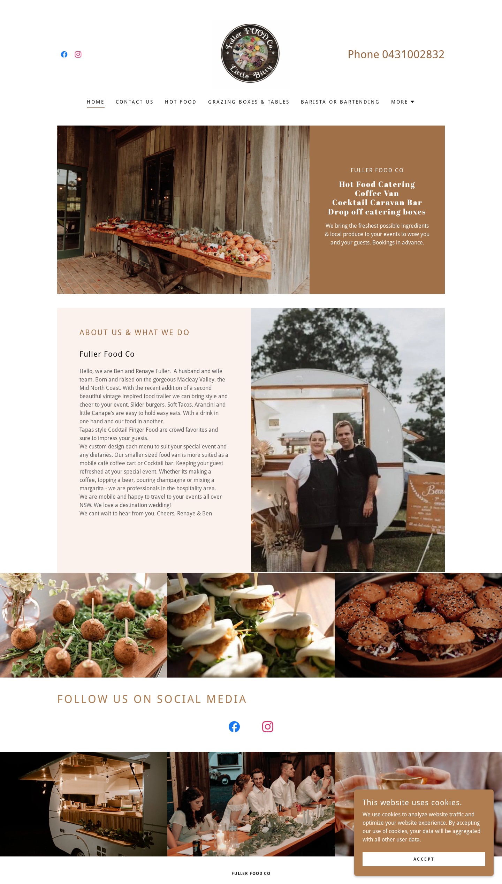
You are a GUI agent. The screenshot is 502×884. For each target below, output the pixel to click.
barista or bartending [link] (340, 102)
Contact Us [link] (135, 102)
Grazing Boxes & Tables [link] (249, 102)
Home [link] (96, 102)
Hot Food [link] (181, 102)
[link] (64, 54)
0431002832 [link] (413, 54)
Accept (423, 858)
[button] (403, 102)
